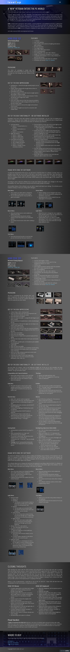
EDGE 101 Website (50, 60)
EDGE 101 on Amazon (13, 642)
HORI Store (10, 641)
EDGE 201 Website (50, 284)
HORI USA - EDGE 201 (14, 267)
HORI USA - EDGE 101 (14, 47)
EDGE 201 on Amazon (13, 644)
